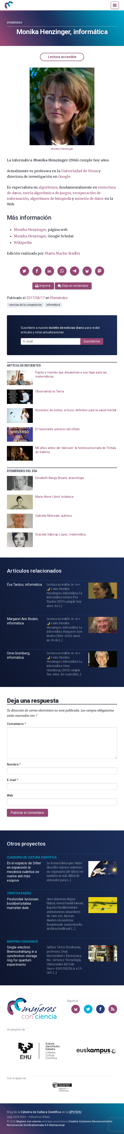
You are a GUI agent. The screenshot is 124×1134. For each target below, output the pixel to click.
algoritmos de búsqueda (50, 198)
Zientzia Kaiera (19, 893)
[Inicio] (8, 5)
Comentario (16, 724)
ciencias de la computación (25, 304)
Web (10, 795)
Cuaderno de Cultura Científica (32, 857)
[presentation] (62, 377)
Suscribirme (92, 341)
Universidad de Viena (79, 171)
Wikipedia (23, 242)
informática (53, 304)
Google (64, 176)
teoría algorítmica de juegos (47, 193)
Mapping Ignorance (22, 941)
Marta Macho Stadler (62, 253)
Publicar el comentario (27, 813)
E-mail (12, 780)
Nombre (14, 764)
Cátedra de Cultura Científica (41, 1112)
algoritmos (47, 187)
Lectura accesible (62, 57)
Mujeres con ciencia (28, 1121)
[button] (24, 271)
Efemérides (14, 22)
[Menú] (115, 5)
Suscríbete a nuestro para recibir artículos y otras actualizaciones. (60, 330)
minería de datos (89, 198)
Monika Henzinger (62, 148)
